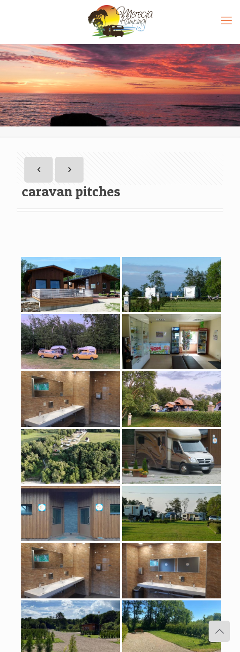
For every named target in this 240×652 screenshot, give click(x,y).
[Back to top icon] (219, 631)
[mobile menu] (226, 20)
